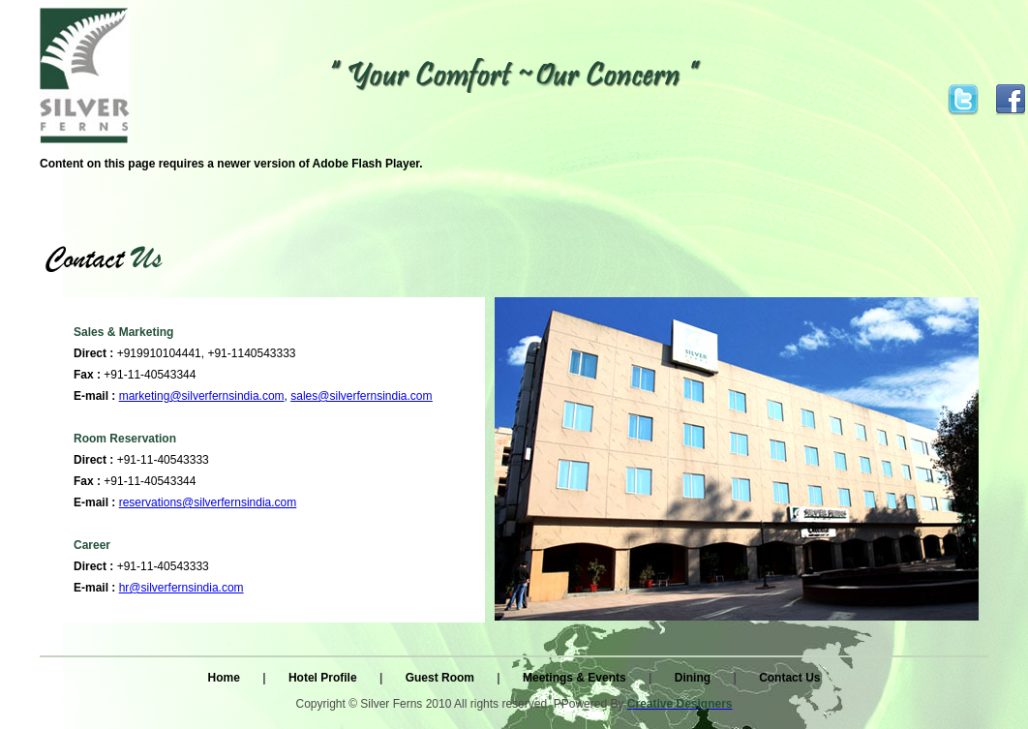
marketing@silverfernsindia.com (202, 396)
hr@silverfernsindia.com (181, 587)
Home (226, 677)
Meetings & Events (576, 677)
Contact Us (789, 677)
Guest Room (442, 677)
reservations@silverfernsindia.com (208, 502)
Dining (694, 677)
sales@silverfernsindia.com (361, 396)
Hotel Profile (324, 677)
